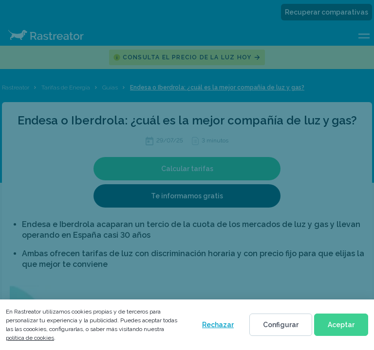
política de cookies (30, 337)
